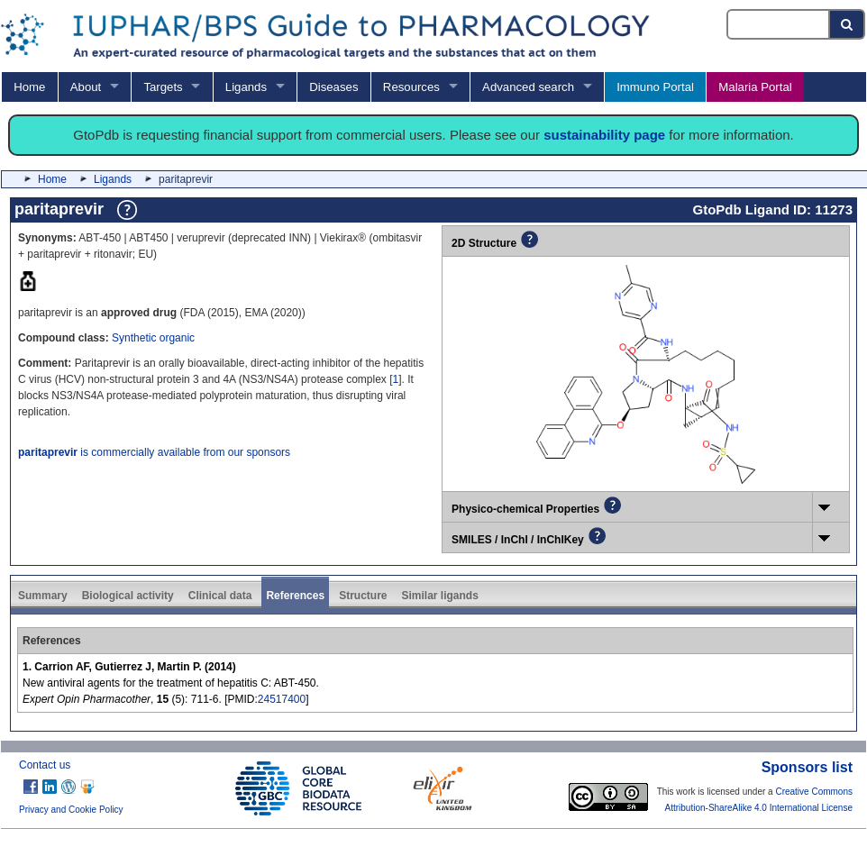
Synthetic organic (153, 338)
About (85, 87)
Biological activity (128, 595)
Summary (43, 595)
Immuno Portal (655, 87)
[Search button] (847, 24)
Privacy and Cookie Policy (71, 810)
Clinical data (220, 595)
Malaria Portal (754, 87)
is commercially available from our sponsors (154, 452)
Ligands (246, 87)
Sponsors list (807, 767)
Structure (363, 595)
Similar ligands (439, 595)
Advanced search (528, 87)
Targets (162, 87)
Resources (411, 87)
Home (29, 87)
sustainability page (604, 134)
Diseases (333, 87)
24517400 (282, 699)
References (295, 595)
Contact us (44, 765)
